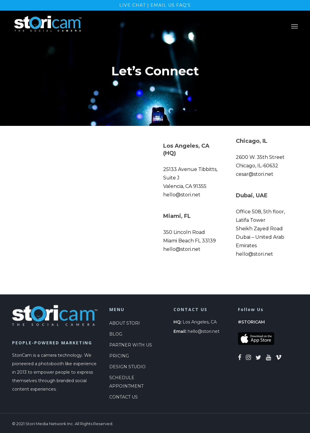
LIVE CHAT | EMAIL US (147, 5)
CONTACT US (123, 397)
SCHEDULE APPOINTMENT (126, 382)
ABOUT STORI (124, 323)
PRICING (119, 356)
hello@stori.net (203, 331)
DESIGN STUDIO (127, 366)
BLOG (115, 334)
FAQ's (183, 5)
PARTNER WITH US (130, 345)
